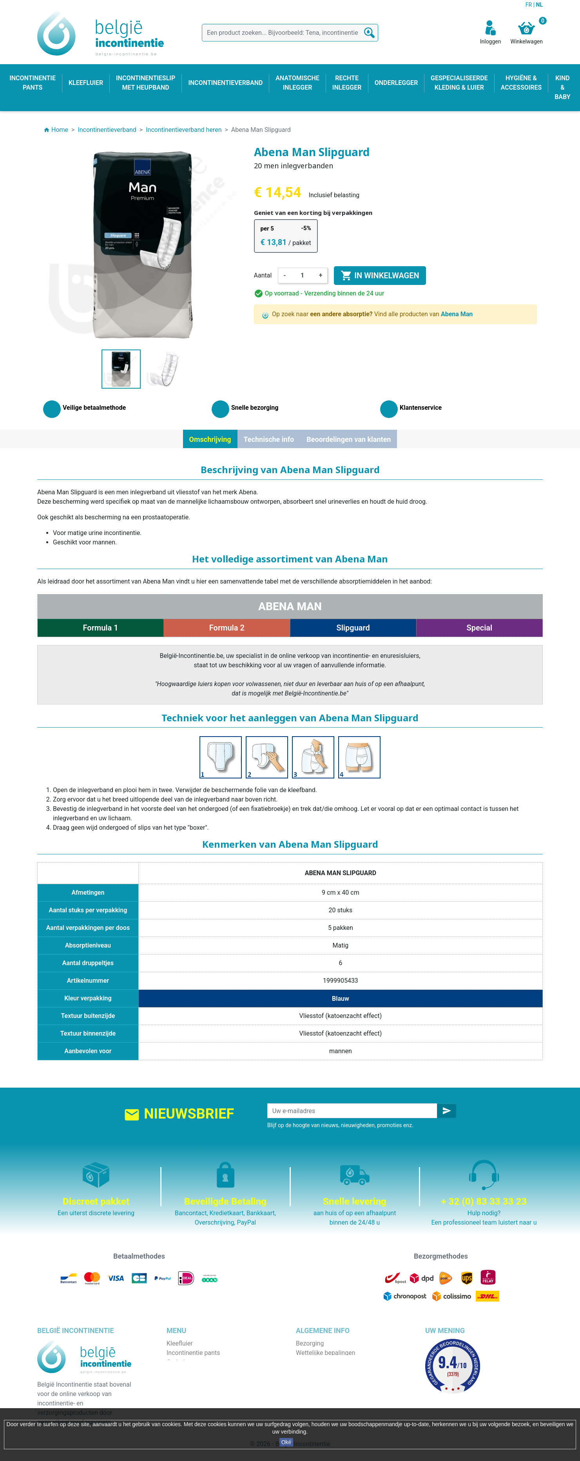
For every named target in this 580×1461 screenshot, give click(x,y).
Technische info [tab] (269, 439)
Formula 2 (227, 627)
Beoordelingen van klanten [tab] (348, 439)
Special (479, 627)
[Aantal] (302, 275)
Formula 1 (100, 627)
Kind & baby (183, 1399)
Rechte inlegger (188, 1390)
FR (529, 5)
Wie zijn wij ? (313, 1371)
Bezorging (310, 1343)
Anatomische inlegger (197, 1381)
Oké (286, 1442)
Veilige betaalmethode (327, 1381)
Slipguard (353, 627)
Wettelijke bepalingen (325, 1353)
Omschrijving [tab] (210, 439)
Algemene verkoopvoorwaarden (340, 1362)
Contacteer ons (317, 1399)
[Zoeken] (290, 32)
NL (539, 5)
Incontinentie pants (193, 1353)
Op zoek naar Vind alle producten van (367, 314)
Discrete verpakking (323, 1390)
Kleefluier (180, 1343)
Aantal (263, 275)
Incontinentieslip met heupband (210, 1371)
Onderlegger (184, 1362)
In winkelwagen (380, 275)
